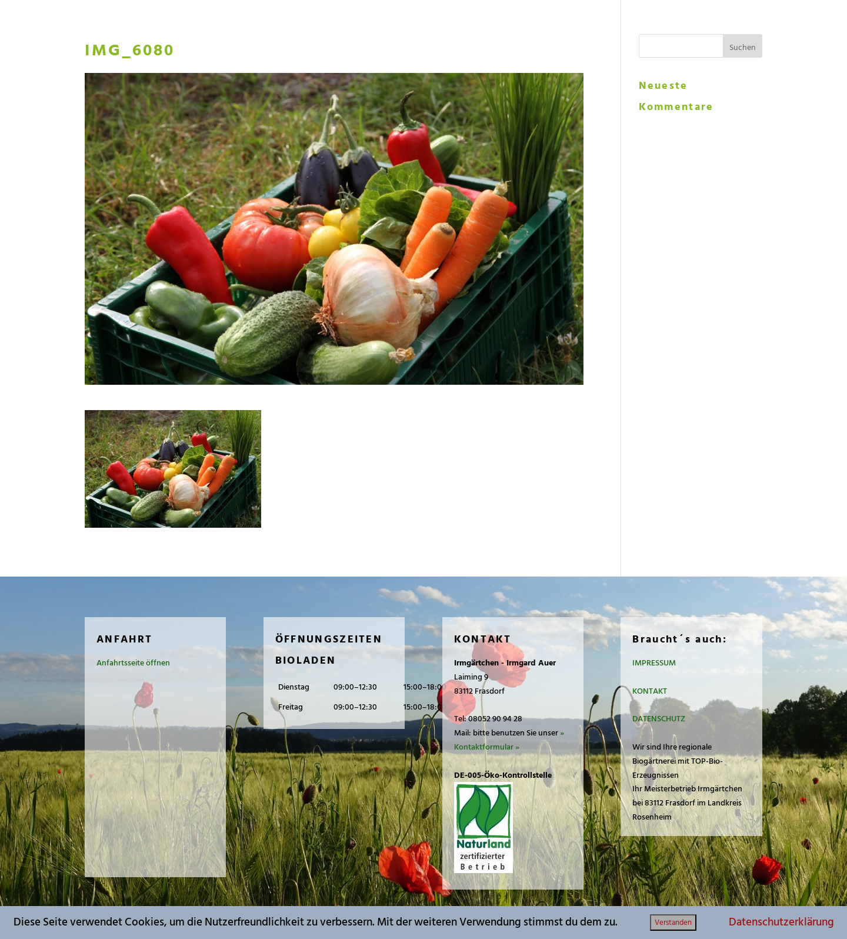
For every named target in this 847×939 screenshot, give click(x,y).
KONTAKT (649, 691)
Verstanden (673, 922)
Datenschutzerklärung (781, 922)
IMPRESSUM (654, 663)
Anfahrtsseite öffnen (133, 663)
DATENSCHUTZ (658, 718)
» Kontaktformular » (509, 740)
